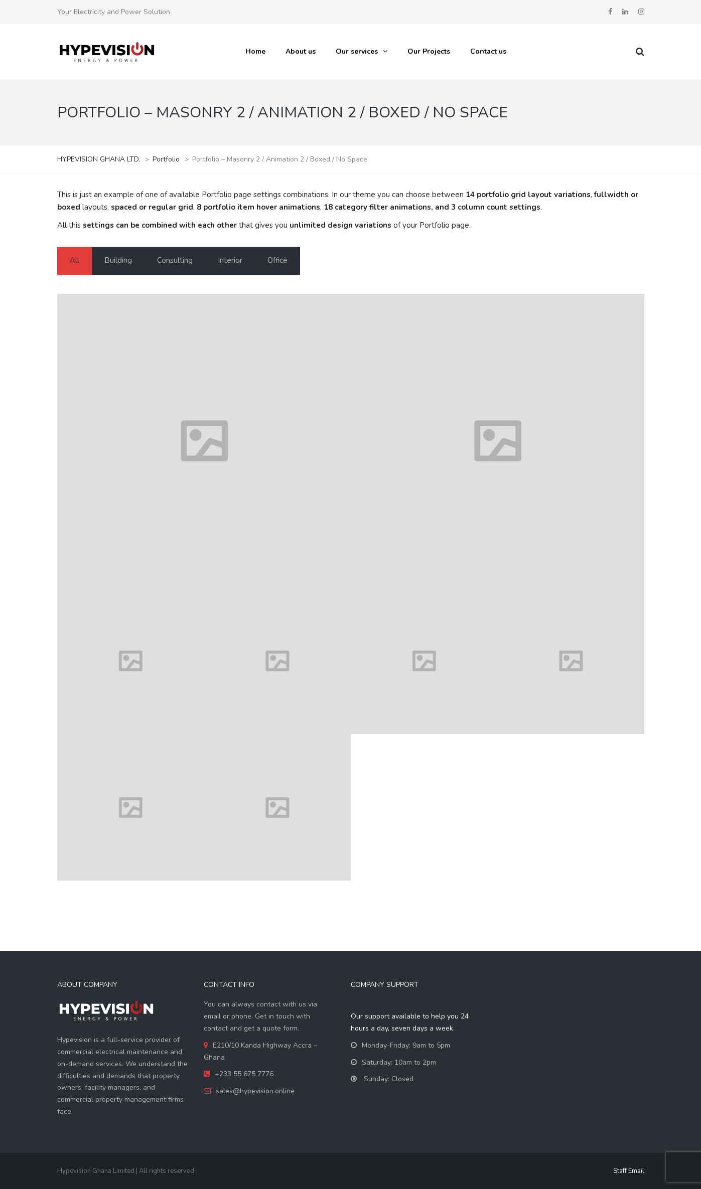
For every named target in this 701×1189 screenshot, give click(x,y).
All (74, 260)
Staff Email (628, 1170)
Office (277, 260)
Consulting (175, 260)
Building (118, 260)
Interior (230, 260)
